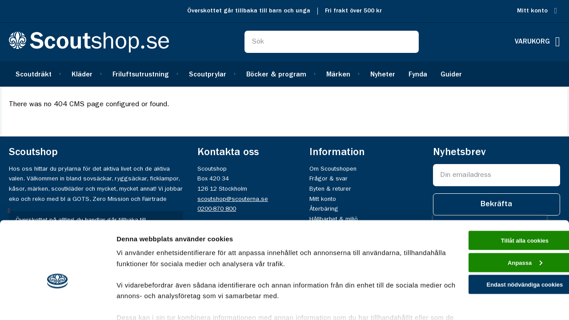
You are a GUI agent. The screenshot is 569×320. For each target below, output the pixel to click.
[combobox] (331, 42)
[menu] (284, 74)
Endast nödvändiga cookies (495, 244)
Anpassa (495, 219)
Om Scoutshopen (333, 169)
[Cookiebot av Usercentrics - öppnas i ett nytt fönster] (57, 302)
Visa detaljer (136, 302)
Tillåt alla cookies (494, 193)
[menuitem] (37, 74)
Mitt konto (532, 10)
